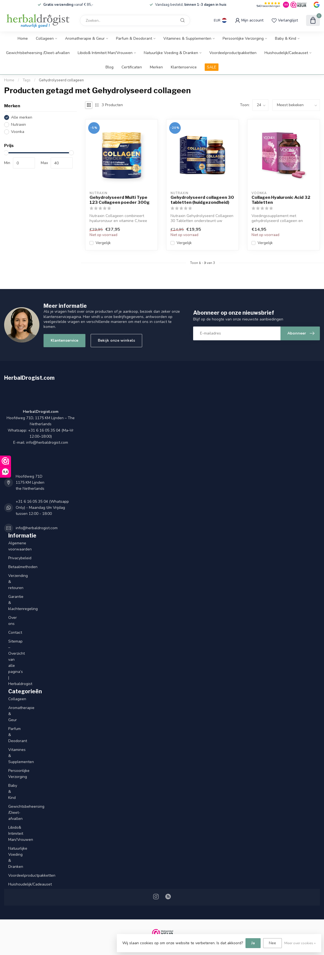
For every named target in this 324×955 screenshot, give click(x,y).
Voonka (17, 132)
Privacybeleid (13, 558)
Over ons (12, 620)
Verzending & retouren (13, 581)
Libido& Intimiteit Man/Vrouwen (105, 52)
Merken (156, 67)
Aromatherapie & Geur (85, 38)
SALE (211, 67)
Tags (27, 80)
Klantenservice (184, 67)
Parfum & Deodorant (134, 38)
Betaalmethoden (13, 566)
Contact (13, 632)
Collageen (45, 38)
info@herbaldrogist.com (37, 528)
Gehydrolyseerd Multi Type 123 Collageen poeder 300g (120, 200)
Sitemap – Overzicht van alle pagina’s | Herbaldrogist (13, 662)
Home (23, 38)
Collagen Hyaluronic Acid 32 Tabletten (281, 200)
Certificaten (131, 67)
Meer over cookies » (300, 943)
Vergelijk (103, 243)
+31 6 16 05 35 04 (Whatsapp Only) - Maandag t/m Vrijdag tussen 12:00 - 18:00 (42, 507)
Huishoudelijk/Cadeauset (286, 52)
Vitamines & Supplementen (187, 38)
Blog (110, 67)
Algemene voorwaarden (13, 546)
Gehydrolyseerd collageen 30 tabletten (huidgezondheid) (202, 200)
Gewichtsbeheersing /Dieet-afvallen (38, 52)
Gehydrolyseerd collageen (61, 80)
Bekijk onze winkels (116, 340)
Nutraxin (18, 124)
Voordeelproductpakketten (232, 52)
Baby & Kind (285, 38)
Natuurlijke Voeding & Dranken (171, 52)
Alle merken (21, 117)
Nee (272, 943)
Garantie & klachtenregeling (13, 602)
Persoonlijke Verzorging (243, 38)
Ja (253, 943)
